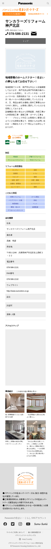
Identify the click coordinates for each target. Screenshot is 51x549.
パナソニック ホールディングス (25, 535)
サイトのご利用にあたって (16, 532)
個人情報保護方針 (34, 532)
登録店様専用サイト (36, 13)
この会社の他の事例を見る (26, 391)
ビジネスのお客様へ (13, 13)
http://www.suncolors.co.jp (18, 291)
